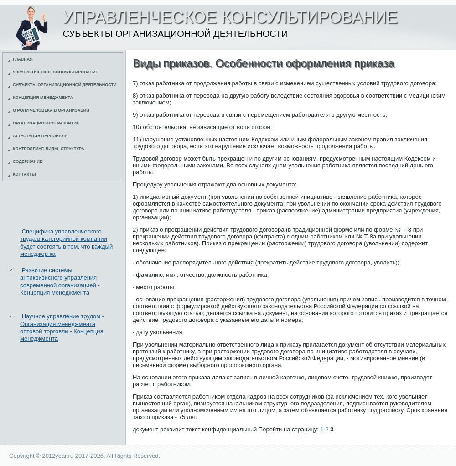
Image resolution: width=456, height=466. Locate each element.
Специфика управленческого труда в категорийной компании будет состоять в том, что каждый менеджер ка (66, 242)
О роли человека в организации (51, 110)
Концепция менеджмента (43, 97)
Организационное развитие (46, 123)
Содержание (27, 161)
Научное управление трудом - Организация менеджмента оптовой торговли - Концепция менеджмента (62, 327)
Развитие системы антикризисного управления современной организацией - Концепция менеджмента (60, 281)
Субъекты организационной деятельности (65, 85)
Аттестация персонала (40, 136)
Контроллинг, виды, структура (48, 148)
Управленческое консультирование (55, 72)
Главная (23, 59)
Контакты (24, 174)
